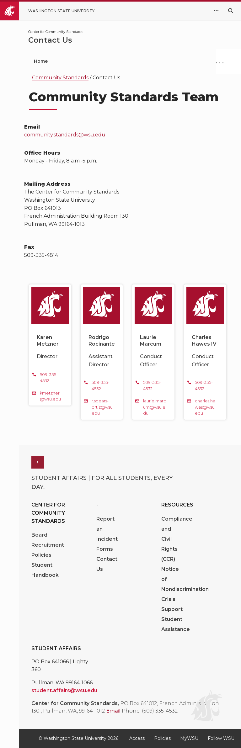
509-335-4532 (49, 377)
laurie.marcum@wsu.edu (154, 407)
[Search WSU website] (230, 11)
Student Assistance (175, 624)
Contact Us (106, 564)
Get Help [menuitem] (78, 61)
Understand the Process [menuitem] (139, 61)
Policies (41, 555)
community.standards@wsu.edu (64, 135)
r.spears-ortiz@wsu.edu (103, 407)
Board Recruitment (47, 540)
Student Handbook (45, 570)
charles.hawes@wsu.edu (205, 407)
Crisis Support (172, 604)
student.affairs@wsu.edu (64, 690)
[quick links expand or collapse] (216, 11)
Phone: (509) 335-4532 (150, 711)
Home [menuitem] (41, 61)
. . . (220, 61)
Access (137, 738)
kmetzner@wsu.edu (50, 396)
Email (113, 711)
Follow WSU (221, 738)
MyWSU (189, 738)
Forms (104, 549)
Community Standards (60, 78)
